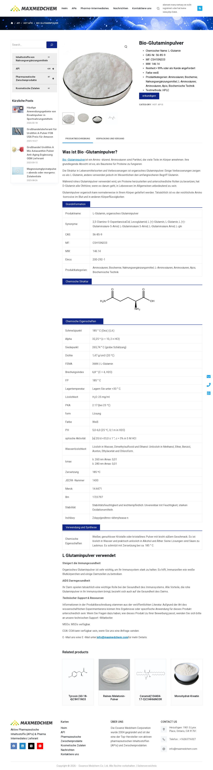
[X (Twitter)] (31, 746)
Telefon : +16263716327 (182, 739)
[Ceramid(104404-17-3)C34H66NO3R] (150, 674)
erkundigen (149, 95)
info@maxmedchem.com (183, 748)
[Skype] (199, 8)
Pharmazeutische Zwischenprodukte (36, 78)
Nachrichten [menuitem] (120, 8)
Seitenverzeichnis (147, 765)
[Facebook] (14, 746)
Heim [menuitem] (65, 8)
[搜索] (51, 44)
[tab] (77, 138)
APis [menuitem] (74, 8)
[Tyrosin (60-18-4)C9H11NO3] (78, 674)
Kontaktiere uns (70, 754)
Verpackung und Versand (110, 138)
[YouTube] (40, 746)
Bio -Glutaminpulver (73, 159)
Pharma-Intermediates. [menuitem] (95, 8)
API (36, 69)
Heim (64, 728)
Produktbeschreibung (77, 138)
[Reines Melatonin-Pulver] (114, 674)
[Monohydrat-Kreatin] (186, 674)
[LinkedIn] (22, 746)
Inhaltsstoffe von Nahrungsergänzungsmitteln (33, 59)
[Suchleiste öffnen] (158, 8)
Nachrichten (67, 750)
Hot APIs (157, 104)
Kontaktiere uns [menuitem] (141, 8)
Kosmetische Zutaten (33, 88)
